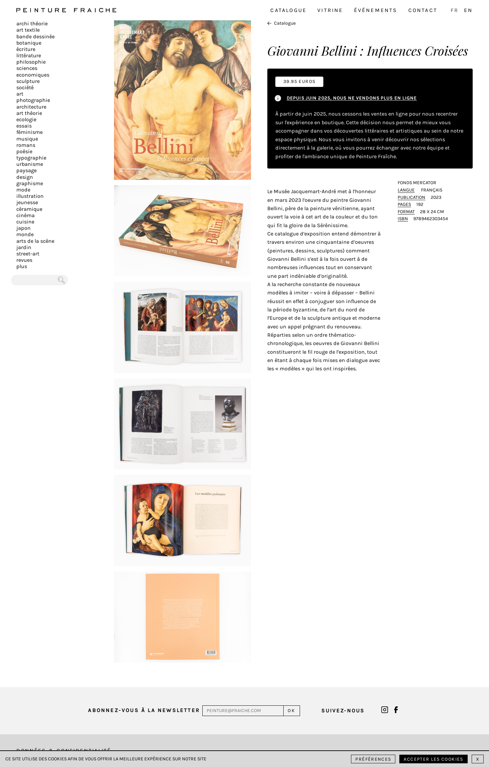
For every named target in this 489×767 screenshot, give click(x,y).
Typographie (31, 158)
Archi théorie (32, 23)
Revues (24, 260)
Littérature (28, 55)
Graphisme (29, 183)
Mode (23, 190)
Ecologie (26, 119)
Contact (422, 10)
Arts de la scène (35, 241)
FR (455, 10)
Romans (25, 145)
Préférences (373, 759)
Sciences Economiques (32, 71)
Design (24, 177)
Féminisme (29, 132)
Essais (24, 126)
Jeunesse (27, 202)
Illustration (30, 196)
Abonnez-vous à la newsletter (144, 710)
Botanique (28, 43)
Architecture (31, 107)
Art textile (28, 30)
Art (19, 94)
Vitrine (330, 10)
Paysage (26, 170)
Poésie (24, 151)
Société (25, 87)
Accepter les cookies (433, 759)
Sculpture (28, 81)
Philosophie (31, 62)
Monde (25, 234)
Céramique (29, 209)
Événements (376, 10)
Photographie (33, 100)
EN (468, 10)
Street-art (27, 253)
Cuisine (25, 221)
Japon (23, 228)
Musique (27, 139)
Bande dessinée (35, 36)
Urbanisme (29, 164)
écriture (25, 49)
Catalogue (288, 10)
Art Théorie (29, 113)
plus (21, 266)
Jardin (23, 247)
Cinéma (25, 215)
